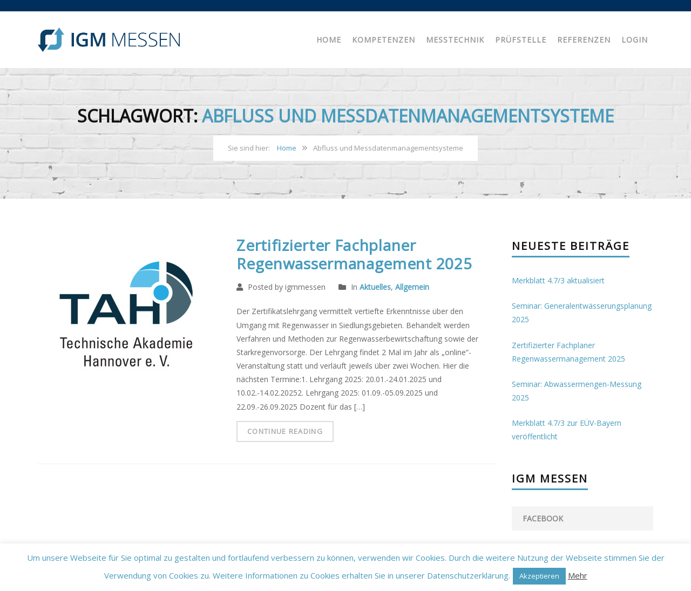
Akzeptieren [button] (539, 576)
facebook (543, 518)
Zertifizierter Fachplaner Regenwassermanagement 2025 (354, 254)
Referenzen (584, 40)
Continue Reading (285, 431)
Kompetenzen (383, 40)
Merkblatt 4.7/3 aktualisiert (558, 280)
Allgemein (412, 287)
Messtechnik (455, 40)
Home (328, 40)
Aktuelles (375, 287)
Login (634, 40)
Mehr (577, 575)
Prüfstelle (520, 40)
